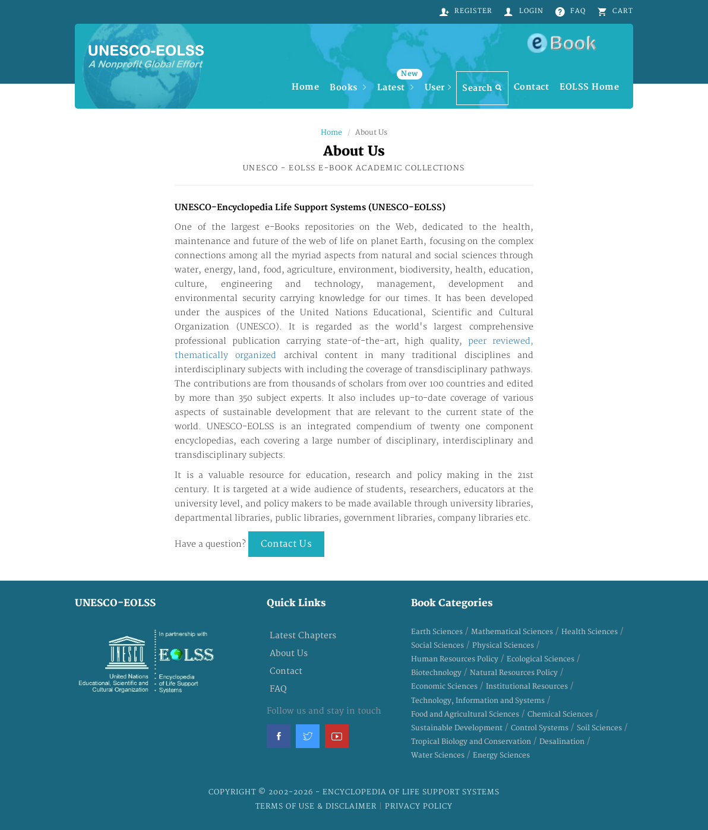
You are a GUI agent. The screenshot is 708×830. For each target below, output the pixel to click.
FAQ (278, 689)
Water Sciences (437, 755)
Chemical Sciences (560, 714)
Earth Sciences (437, 632)
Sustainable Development (456, 728)
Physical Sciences (503, 645)
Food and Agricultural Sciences (465, 714)
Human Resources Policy (454, 659)
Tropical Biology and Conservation (471, 741)
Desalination (561, 741)
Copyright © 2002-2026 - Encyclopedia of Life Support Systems (354, 792)
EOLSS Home (589, 87)
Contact (531, 87)
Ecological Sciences (540, 659)
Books (348, 87)
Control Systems (539, 728)
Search (482, 88)
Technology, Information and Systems (478, 700)
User (438, 87)
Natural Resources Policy (514, 673)
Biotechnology (436, 673)
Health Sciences (589, 632)
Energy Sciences (501, 755)
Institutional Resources (527, 686)
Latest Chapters (303, 636)
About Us (289, 653)
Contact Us (286, 544)
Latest (398, 82)
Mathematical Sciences (512, 632)
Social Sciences (437, 645)
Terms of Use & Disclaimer (317, 806)
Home (305, 87)
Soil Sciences (599, 728)
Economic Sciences (444, 686)
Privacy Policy (419, 806)
